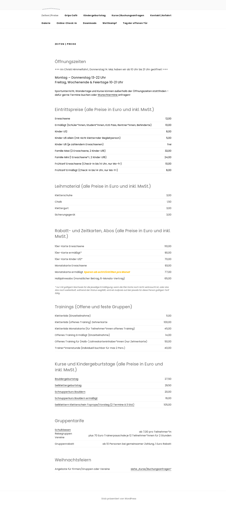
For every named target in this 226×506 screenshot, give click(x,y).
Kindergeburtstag (94, 15)
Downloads (89, 23)
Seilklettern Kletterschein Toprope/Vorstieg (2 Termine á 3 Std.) (94, 404)
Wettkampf (110, 23)
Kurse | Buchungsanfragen (128, 15)
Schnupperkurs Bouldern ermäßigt (76, 398)
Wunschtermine (108, 95)
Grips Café (71, 15)
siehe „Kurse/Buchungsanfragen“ (151, 469)
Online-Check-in (67, 23)
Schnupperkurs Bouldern (70, 392)
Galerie (45, 23)
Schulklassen (63, 430)
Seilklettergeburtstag (68, 385)
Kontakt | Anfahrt (162, 15)
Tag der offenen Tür (135, 23)
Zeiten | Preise (49, 15)
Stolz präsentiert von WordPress (118, 498)
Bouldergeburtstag (66, 379)
